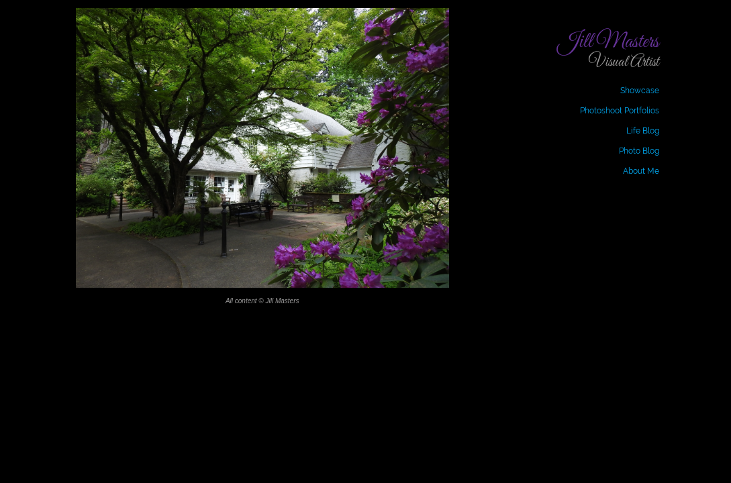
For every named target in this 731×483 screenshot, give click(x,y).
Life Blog (642, 131)
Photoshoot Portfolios (619, 110)
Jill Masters (608, 42)
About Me (641, 171)
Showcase (639, 90)
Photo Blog (639, 151)
